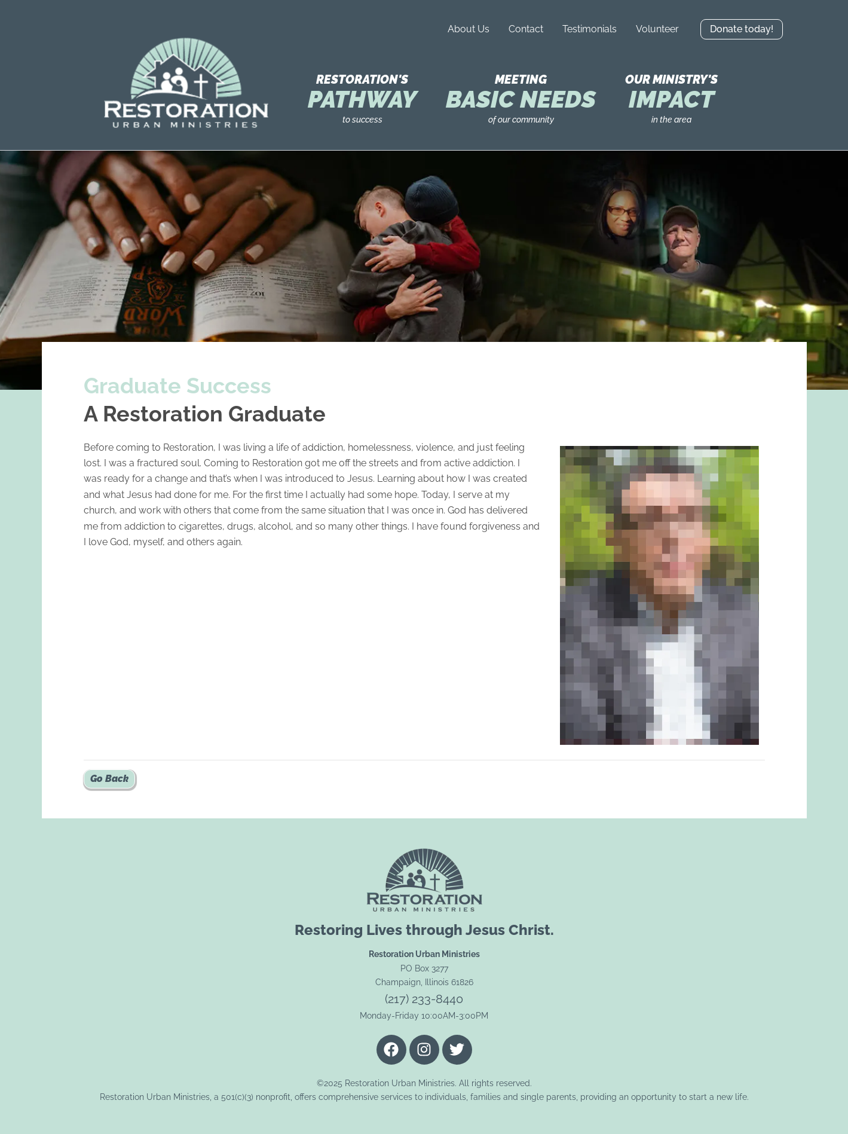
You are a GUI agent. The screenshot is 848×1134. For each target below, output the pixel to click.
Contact (526, 29)
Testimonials (589, 29)
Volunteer (657, 29)
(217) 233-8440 (424, 999)
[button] (741, 29)
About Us (468, 29)
